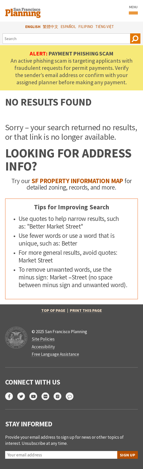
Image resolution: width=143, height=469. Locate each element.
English (32, 26)
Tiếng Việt (104, 26)
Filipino (85, 26)
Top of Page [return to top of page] (53, 310)
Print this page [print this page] (86, 310)
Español (68, 26)
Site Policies (43, 339)
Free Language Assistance (55, 354)
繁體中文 (50, 26)
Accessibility (43, 347)
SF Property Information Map (77, 181)
